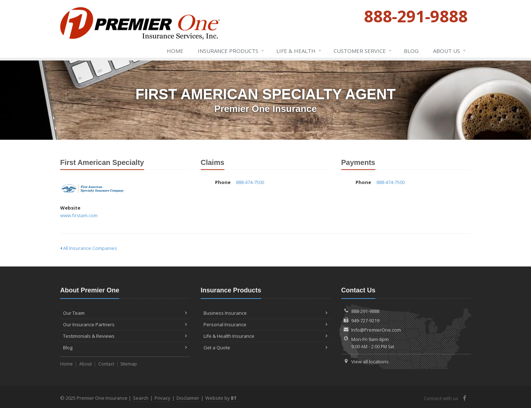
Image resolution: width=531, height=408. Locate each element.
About (85, 364)
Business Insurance (265, 313)
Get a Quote (265, 347)
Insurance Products (231, 51)
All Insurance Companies (88, 248)
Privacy (162, 398)
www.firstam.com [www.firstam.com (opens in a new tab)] (79, 215)
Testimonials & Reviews (125, 336)
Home (175, 50)
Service (363, 51)
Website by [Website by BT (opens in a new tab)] (221, 398)
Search (140, 398)
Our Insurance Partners (125, 324)
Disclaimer (188, 398)
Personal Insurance (265, 324)
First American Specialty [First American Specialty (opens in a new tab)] (92, 188)
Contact (106, 364)
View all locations (370, 361)
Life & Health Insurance (265, 336)
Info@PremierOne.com (376, 330)
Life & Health (299, 51)
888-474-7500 (250, 182)
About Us (450, 51)
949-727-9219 (365, 320)
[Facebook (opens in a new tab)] (464, 398)
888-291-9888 (365, 311)
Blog (411, 50)
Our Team (125, 313)
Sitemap (128, 364)
